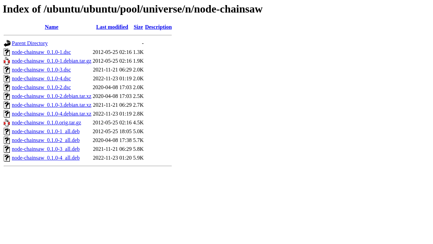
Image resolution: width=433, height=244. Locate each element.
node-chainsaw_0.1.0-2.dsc (41, 87)
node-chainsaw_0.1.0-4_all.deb (45, 158)
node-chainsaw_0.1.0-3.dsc (41, 70)
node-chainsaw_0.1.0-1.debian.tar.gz (51, 61)
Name (52, 27)
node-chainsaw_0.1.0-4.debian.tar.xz (51, 114)
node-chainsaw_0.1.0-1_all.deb (45, 131)
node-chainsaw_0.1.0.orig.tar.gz (46, 122)
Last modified (112, 27)
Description (158, 27)
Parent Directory (30, 43)
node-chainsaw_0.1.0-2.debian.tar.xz (51, 96)
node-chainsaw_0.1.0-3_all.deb (45, 149)
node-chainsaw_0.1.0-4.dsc (41, 78)
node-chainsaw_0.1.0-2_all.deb (45, 140)
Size (138, 27)
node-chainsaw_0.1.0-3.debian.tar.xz (51, 105)
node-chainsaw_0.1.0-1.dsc (41, 52)
